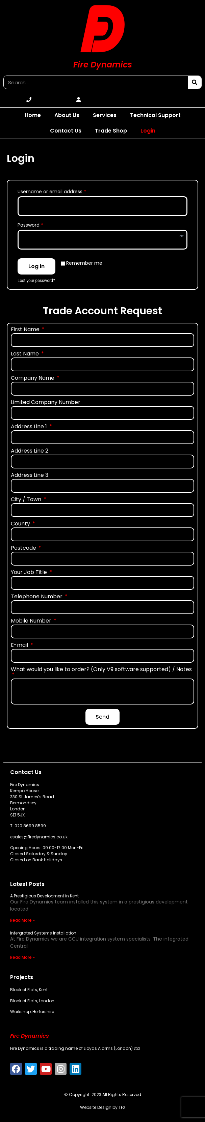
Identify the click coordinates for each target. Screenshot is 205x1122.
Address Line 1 (29, 427)
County (21, 524)
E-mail (20, 645)
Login (147, 131)
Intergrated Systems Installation (43, 933)
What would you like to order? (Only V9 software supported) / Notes (101, 670)
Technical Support (155, 115)
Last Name (25, 354)
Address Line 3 (29, 475)
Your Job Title (29, 573)
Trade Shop (111, 131)
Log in (36, 266)
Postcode (24, 548)
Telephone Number (37, 597)
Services (105, 115)
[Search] (194, 82)
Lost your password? (36, 280)
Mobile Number (32, 621)
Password (40, 224)
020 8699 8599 (30, 826)
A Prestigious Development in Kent (44, 896)
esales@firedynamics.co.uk (39, 837)
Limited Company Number (45, 403)
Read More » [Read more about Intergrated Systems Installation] (22, 957)
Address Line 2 (29, 451)
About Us (66, 115)
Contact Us (65, 131)
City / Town (27, 500)
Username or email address (62, 191)
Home (33, 115)
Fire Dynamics (102, 64)
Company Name (33, 378)
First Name (26, 330)
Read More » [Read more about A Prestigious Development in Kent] (22, 920)
